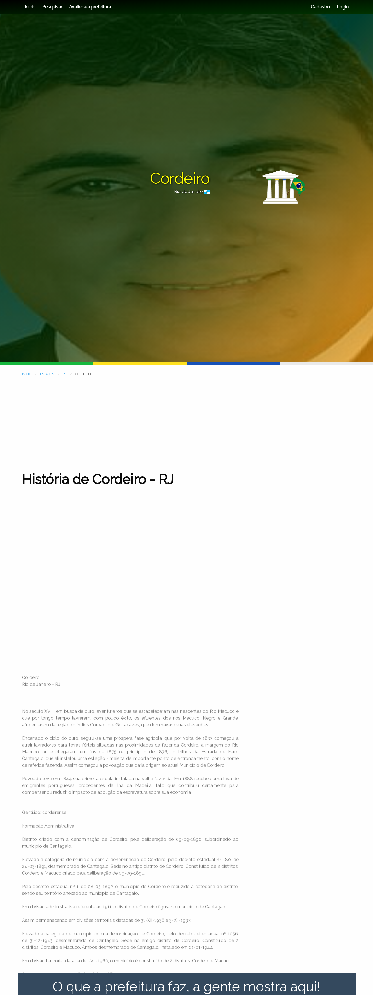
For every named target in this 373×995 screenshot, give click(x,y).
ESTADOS (47, 374)
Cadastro (320, 7)
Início (30, 7)
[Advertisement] (186, 420)
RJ (64, 374)
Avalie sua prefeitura (90, 7)
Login (342, 7)
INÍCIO (26, 374)
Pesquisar (52, 7)
